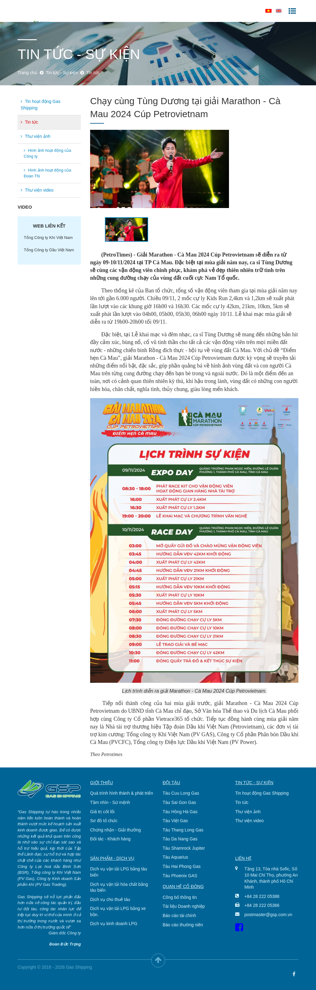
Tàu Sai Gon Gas (179, 802)
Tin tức (29, 122)
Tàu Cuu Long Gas (181, 793)
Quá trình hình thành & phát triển (121, 793)
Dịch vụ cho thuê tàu (110, 899)
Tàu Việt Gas (175, 820)
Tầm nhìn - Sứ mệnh (110, 802)
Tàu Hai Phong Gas (182, 866)
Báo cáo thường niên (183, 924)
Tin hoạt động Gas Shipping (40, 104)
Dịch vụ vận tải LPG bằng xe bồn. (118, 911)
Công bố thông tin (180, 897)
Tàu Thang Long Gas (183, 829)
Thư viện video (37, 190)
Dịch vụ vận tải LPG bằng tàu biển (118, 871)
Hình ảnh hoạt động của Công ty (47, 153)
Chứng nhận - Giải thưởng (115, 829)
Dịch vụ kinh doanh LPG (113, 923)
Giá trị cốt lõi (102, 811)
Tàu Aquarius (175, 857)
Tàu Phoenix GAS (180, 875)
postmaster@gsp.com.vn (266, 914)
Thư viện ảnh (35, 136)
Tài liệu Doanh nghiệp (184, 906)
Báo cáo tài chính (179, 915)
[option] (194, 169)
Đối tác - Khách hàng (110, 838)
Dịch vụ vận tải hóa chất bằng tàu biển (119, 887)
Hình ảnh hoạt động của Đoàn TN (47, 173)
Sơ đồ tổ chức (103, 820)
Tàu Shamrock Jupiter (184, 848)
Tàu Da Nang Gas (180, 838)
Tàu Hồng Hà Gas (180, 811)
